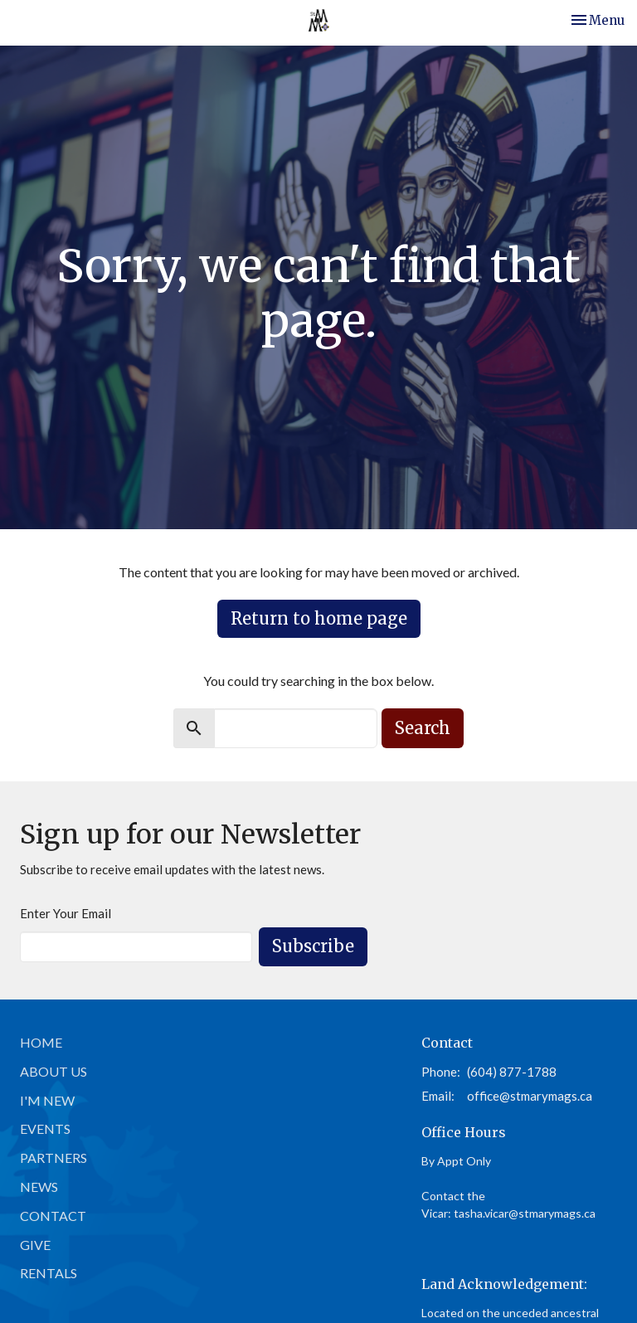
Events (45, 1128)
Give (35, 1244)
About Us (53, 1071)
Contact (53, 1215)
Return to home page (319, 618)
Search (422, 727)
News (39, 1186)
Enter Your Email (65, 913)
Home (41, 1042)
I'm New (47, 1100)
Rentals (48, 1273)
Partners (53, 1157)
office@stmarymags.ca (529, 1095)
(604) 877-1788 (512, 1071)
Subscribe (313, 946)
